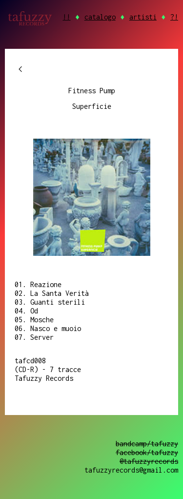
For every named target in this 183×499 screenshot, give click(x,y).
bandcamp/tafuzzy (147, 443)
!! (66, 17)
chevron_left (20, 69)
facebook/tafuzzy (147, 452)
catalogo (100, 17)
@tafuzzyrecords (149, 461)
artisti (143, 17)
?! (174, 17)
